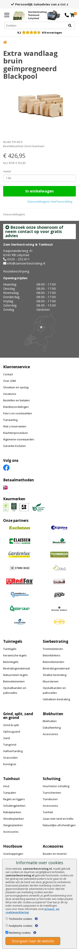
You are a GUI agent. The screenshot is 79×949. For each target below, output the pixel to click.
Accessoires (50, 734)
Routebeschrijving (16, 271)
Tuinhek (48, 812)
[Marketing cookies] (6, 932)
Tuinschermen (52, 793)
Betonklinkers (51, 655)
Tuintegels (9, 649)
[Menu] (6, 15)
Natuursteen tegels (15, 675)
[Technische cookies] (6, 918)
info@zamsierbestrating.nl (26, 263)
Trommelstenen (53, 649)
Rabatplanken (12, 812)
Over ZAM (9, 381)
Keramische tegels (15, 655)
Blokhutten (50, 721)
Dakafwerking (52, 727)
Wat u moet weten (14, 426)
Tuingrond (9, 744)
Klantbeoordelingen (16, 407)
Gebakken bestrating (56, 699)
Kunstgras (9, 764)
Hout (6, 786)
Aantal (7, 171)
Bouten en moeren (55, 854)
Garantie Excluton (14, 446)
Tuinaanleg (10, 420)
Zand (6, 738)
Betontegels (11, 662)
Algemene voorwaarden (18, 439)
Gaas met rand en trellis (58, 819)
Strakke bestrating (54, 675)
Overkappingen (13, 854)
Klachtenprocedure (15, 433)
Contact (8, 374)
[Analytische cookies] (6, 925)
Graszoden (10, 757)
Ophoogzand (11, 731)
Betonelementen (14, 681)
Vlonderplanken (13, 819)
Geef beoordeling (61, 201)
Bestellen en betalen (16, 400)
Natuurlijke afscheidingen (59, 825)
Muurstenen (51, 681)
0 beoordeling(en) (38, 201)
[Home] (30, 15)
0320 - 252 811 (18, 259)
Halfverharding (13, 751)
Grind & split (11, 725)
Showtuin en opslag (15, 387)
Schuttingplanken (14, 806)
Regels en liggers (14, 799)
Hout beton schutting (56, 786)
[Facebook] (6, 467)
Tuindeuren (50, 799)
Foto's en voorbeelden (17, 413)
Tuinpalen (9, 793)
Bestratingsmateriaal (16, 668)
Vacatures (9, 394)
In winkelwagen (39, 191)
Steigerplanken (13, 825)
